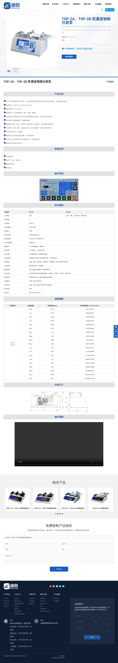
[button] (55, 513)
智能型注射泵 (72, 37)
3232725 (27, 623)
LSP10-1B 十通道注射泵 (101, 508)
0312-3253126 (84, 48)
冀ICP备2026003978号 (58, 658)
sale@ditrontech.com (49, 623)
